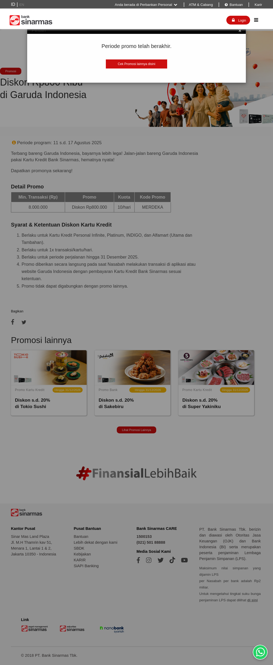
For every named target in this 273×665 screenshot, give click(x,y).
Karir (258, 5)
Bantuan (233, 5)
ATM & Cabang (201, 5)
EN (21, 5)
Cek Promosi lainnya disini (136, 64)
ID (13, 4)
